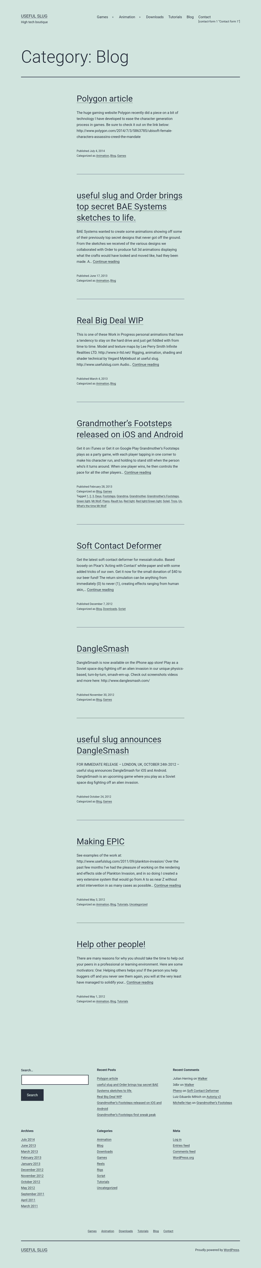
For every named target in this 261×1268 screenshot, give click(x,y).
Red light (129, 501)
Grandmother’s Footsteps (214, 1103)
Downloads (155, 17)
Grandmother (137, 496)
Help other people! (111, 944)
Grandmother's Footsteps (163, 496)
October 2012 (30, 1182)
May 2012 (28, 1188)
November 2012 (32, 1176)
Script (122, 609)
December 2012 (32, 1170)
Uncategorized (138, 904)
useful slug (34, 16)
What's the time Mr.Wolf (91, 506)
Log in (177, 1139)
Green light (83, 501)
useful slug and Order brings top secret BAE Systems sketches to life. (129, 206)
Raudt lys (116, 501)
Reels (101, 1164)
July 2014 (28, 1139)
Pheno (177, 1091)
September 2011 (32, 1194)
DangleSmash (103, 649)
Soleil (166, 501)
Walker (202, 1078)
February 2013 (31, 1157)
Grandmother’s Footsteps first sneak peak (126, 1115)
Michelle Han (182, 1103)
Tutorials (175, 17)
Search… (27, 1070)
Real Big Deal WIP (110, 320)
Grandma (122, 496)
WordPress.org (183, 1157)
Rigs (100, 1170)
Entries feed (181, 1145)
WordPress (231, 1250)
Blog (190, 17)
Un (180, 501)
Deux (98, 496)
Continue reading (106, 261)
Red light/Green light (149, 501)
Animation (127, 17)
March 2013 (29, 1151)
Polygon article (105, 99)
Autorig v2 (214, 1097)
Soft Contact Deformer (119, 546)
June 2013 (28, 1145)
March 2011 (29, 1206)
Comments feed (184, 1151)
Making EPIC (100, 841)
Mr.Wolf (96, 501)
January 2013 (30, 1164)
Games (102, 17)
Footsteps (109, 496)
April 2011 (28, 1200)
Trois (174, 501)
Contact (219, 19)
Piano (106, 501)
